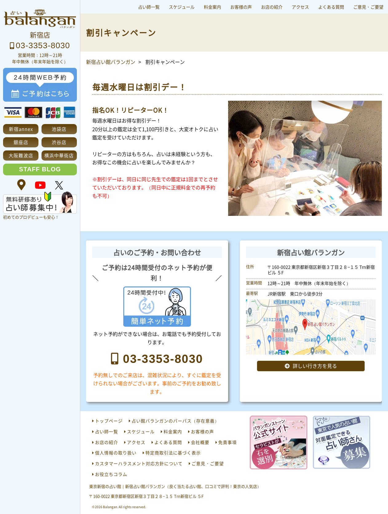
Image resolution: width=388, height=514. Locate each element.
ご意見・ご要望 (368, 7)
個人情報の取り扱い (116, 453)
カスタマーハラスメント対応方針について (139, 463)
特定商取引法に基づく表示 (173, 453)
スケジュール (182, 7)
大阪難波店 (21, 155)
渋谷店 (59, 142)
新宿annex (21, 129)
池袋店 (59, 129)
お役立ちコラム (111, 474)
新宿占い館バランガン (110, 61)
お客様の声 (241, 7)
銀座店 (21, 142)
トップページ (109, 421)
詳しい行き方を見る (315, 365)
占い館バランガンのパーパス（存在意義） (175, 421)
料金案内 (212, 7)
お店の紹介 (272, 7)
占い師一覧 (149, 7)
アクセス (300, 7)
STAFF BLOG (40, 169)
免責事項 (227, 442)
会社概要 (200, 442)
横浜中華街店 (59, 155)
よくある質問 (331, 7)
